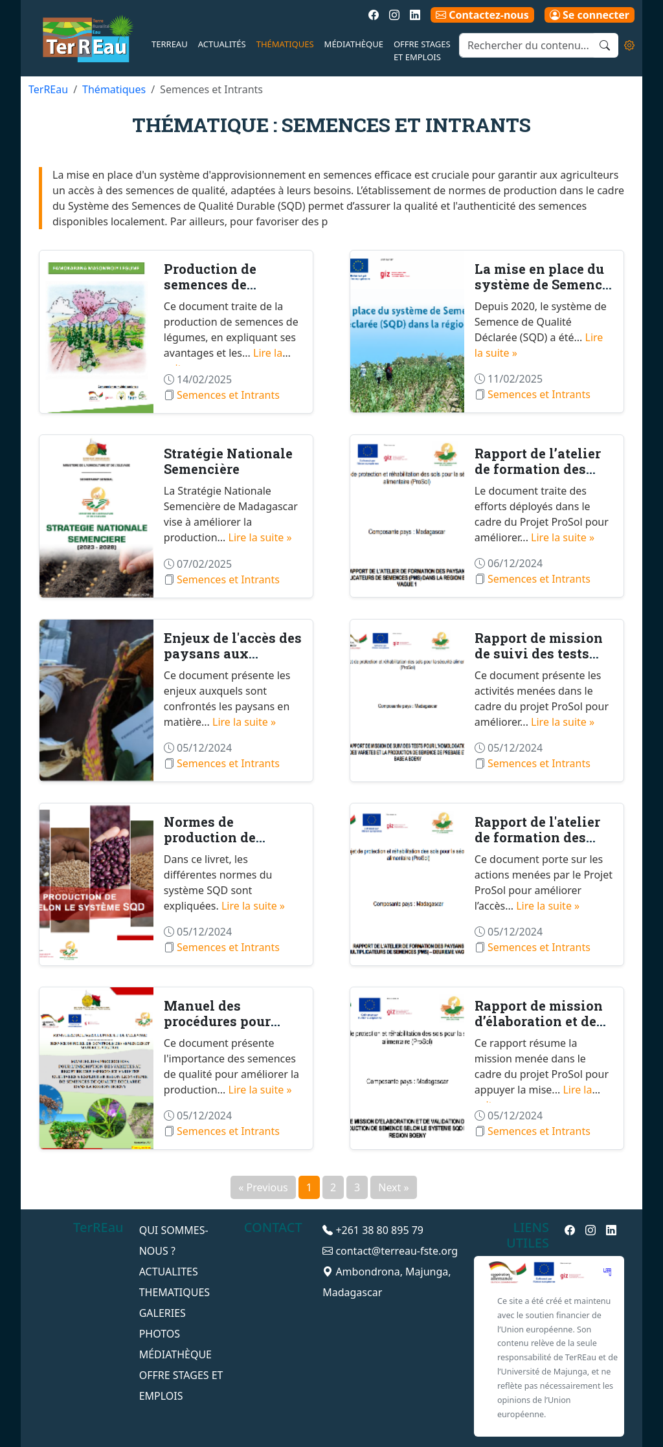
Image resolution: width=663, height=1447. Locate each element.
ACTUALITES (168, 1271)
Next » (393, 1187)
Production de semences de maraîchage (210, 284)
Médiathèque (353, 44)
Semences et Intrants (228, 395)
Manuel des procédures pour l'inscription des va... (233, 1021)
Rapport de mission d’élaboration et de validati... (539, 1021)
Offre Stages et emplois (422, 50)
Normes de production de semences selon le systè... (223, 845)
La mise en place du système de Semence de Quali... (542, 284)
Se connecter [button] (589, 15)
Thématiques (285, 44)
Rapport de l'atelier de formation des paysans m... (537, 837)
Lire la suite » (260, 537)
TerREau (170, 44)
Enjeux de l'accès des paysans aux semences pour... (233, 653)
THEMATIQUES (174, 1292)
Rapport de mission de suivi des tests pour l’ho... (539, 653)
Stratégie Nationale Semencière (228, 461)
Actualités (222, 44)
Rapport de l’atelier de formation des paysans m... (538, 469)
